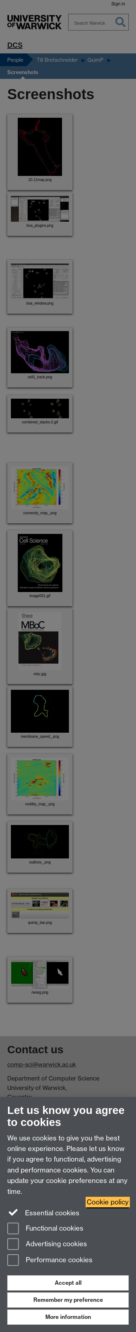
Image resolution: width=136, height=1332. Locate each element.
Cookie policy (108, 1202)
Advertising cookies (47, 1244)
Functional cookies (45, 1229)
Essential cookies (43, 1212)
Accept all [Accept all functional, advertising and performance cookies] (68, 1282)
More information (68, 1316)
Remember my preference (68, 1299)
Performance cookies (49, 1260)
